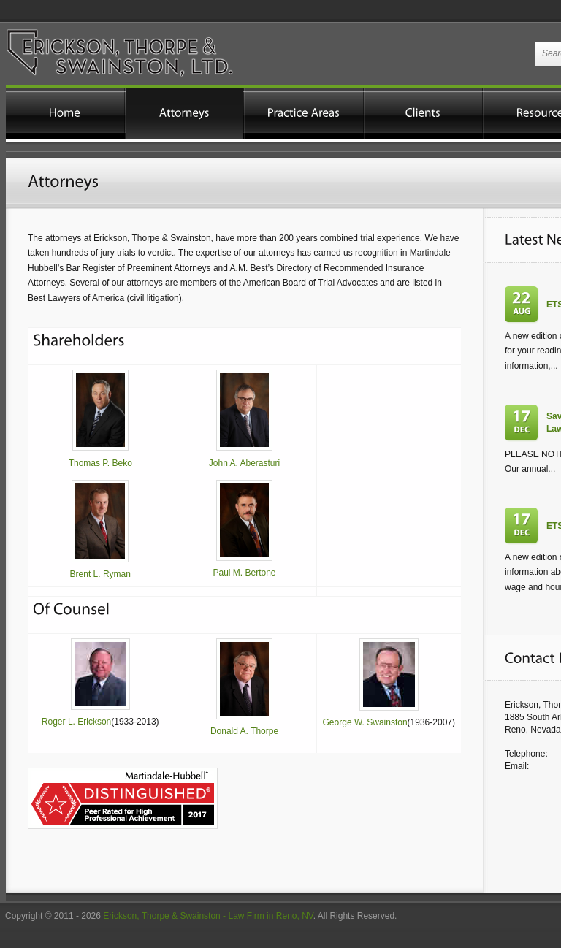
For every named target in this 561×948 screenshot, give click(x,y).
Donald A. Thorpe (244, 731)
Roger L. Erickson (76, 721)
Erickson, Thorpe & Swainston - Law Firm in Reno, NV (208, 916)
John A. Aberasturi (244, 463)
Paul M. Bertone (244, 572)
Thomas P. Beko (100, 463)
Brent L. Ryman (100, 574)
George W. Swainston (365, 722)
